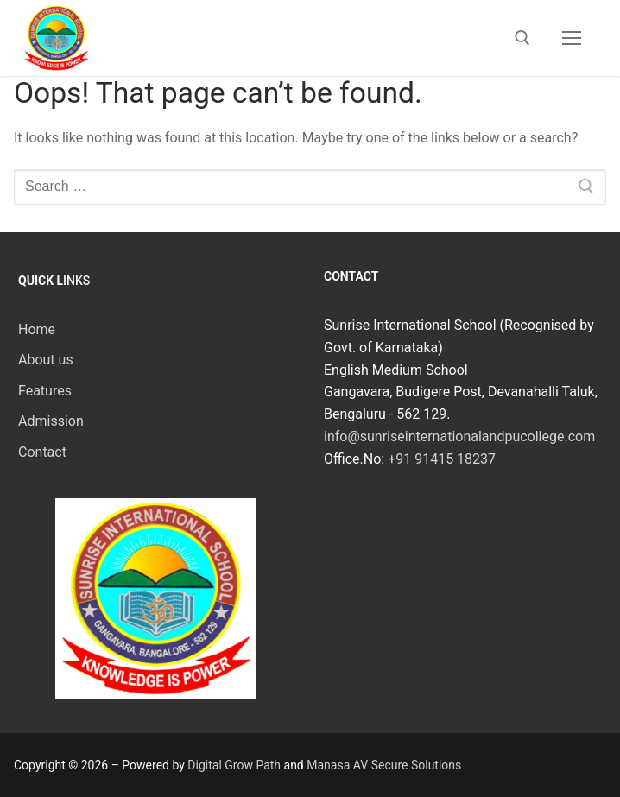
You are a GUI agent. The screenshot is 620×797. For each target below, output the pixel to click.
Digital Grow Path (234, 765)
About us (45, 359)
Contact (42, 452)
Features (45, 391)
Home (36, 329)
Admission (51, 421)
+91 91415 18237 (442, 459)
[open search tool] (522, 38)
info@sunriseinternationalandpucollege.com (459, 436)
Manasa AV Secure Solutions (384, 765)
